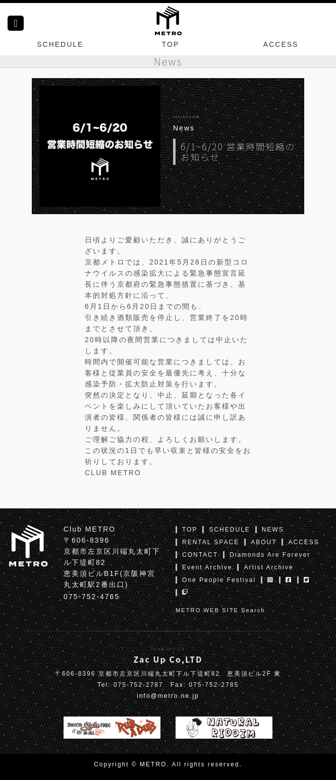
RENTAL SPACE (210, 542)
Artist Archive (268, 567)
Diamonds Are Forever (270, 554)
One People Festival (219, 579)
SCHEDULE (60, 44)
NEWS (273, 529)
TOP (171, 44)
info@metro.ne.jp (168, 695)
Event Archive (207, 567)
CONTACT (200, 554)
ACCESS (281, 44)
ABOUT (263, 542)
